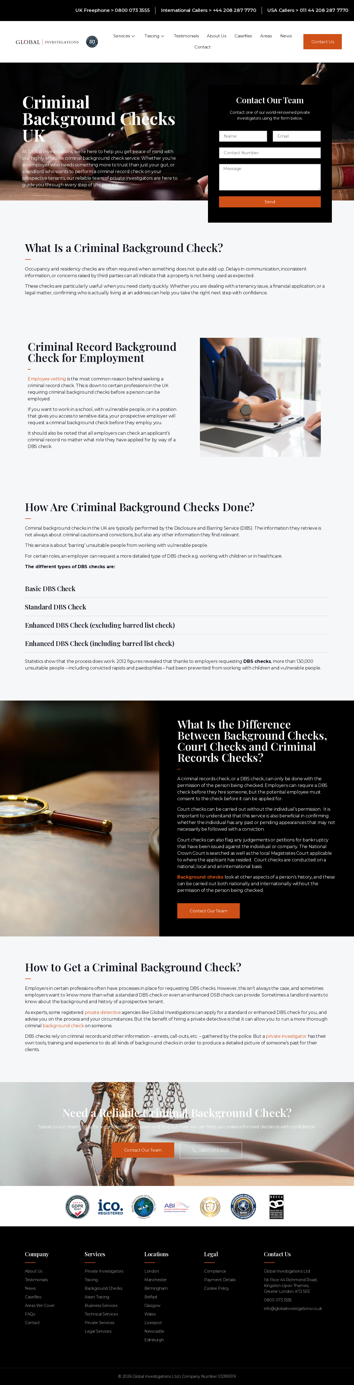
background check (63, 1025)
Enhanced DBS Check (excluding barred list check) (100, 625)
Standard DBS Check (55, 606)
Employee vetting (47, 379)
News (286, 35)
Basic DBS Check (50, 588)
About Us (216, 35)
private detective (103, 1012)
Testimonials (186, 35)
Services (124, 35)
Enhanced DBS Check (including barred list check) (99, 643)
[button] (177, 589)
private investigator (286, 1036)
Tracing (154, 35)
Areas (266, 35)
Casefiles (243, 35)
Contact (202, 47)
